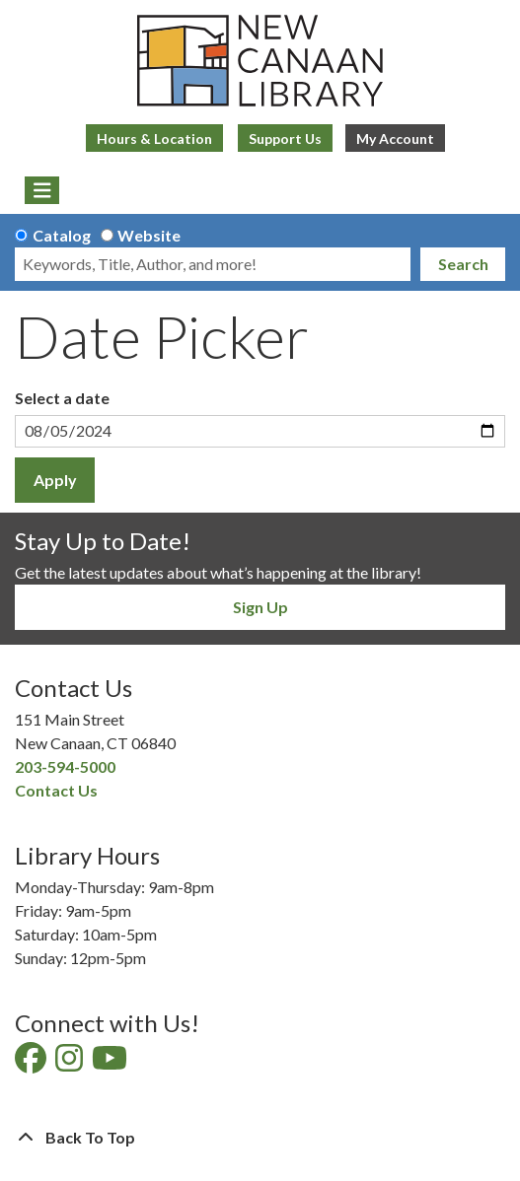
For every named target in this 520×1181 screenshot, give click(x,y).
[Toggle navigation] (42, 190)
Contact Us (56, 790)
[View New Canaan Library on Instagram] (70, 1063)
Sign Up (260, 606)
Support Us (285, 138)
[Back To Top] (260, 1137)
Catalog (62, 235)
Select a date (62, 397)
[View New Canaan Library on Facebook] (32, 1063)
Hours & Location (154, 138)
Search (463, 263)
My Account (395, 138)
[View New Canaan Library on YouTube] (111, 1063)
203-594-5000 (65, 766)
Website (149, 235)
